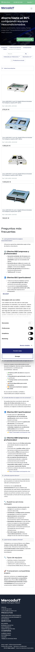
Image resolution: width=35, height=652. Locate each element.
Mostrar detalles (25, 345)
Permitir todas (17, 350)
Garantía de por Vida (8, 628)
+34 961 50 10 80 (17, 2)
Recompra (4, 623)
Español (29, 2)
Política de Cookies (6, 646)
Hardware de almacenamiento (11, 617)
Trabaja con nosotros (9, 638)
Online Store (5, 2)
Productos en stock (18, 60)
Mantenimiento (6, 627)
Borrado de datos (7, 625)
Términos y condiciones (20, 646)
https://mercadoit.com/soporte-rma (19, 432)
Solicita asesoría (25, 39)
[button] (12, 56)
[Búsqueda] (26, 53)
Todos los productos (15, 47)
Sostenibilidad (6, 635)
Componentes (27, 47)
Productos (4, 47)
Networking (5, 619)
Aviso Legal (4, 644)
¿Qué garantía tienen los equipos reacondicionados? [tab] (12, 239)
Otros (5, 49)
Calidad (4, 637)
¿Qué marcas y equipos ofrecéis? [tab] (13, 539)
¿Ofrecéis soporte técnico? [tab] (11, 475)
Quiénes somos (6, 633)
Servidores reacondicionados (11, 615)
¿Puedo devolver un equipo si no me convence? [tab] (17, 397)
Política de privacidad (15, 644)
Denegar (17, 356)
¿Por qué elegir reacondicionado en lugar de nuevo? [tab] (18, 360)
